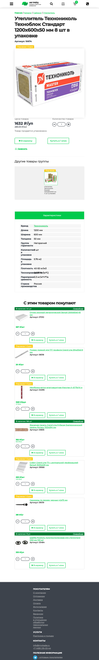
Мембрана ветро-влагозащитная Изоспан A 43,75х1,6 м (56, 387)
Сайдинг (37, 13)
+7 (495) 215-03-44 (42, 645)
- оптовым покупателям (47, 654)
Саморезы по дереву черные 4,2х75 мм (48, 500)
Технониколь (41, 226)
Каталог (28, 13)
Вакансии (38, 610)
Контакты (38, 607)
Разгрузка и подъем (43, 632)
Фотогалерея (40, 603)
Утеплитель (49, 13)
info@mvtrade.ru (41, 642)
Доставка (38, 596)
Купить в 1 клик (58, 141)
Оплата (37, 600)
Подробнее (78, 309)
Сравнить (21, 149)
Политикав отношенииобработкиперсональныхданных (40, 619)
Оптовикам (39, 593)
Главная (18, 13)
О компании (39, 589)
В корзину (25, 141)
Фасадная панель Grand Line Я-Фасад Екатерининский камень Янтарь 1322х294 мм (56, 426)
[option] (49, 84)
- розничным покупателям (49, 659)
